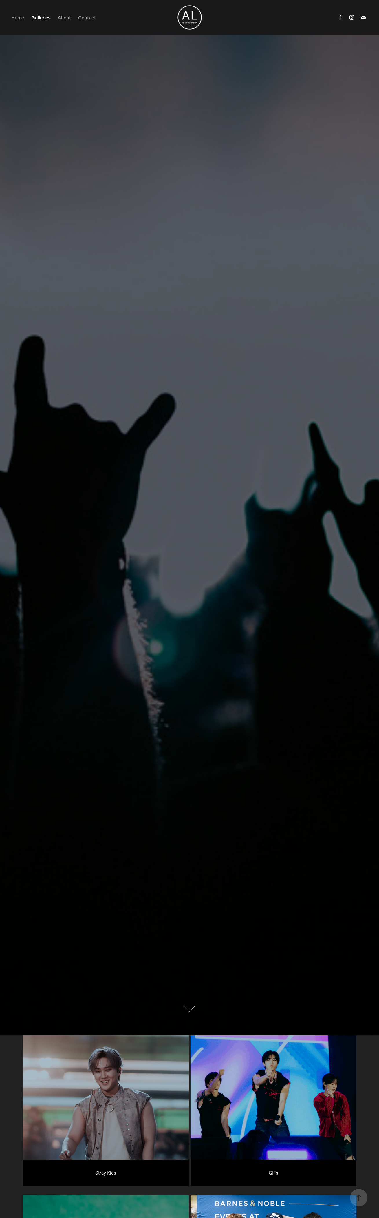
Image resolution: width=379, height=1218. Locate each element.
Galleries (41, 17)
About (64, 17)
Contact (87, 17)
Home (17, 17)
